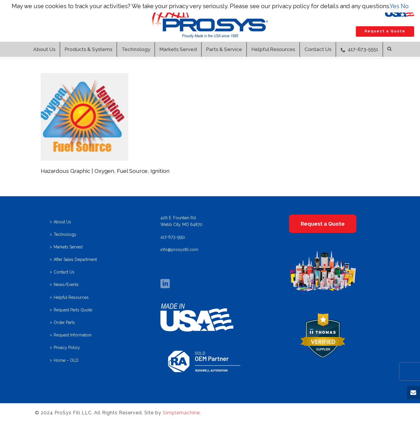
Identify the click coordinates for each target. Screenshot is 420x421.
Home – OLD (64, 360)
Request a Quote (385, 31)
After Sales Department (73, 259)
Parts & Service (224, 49)
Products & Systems (88, 49)
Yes (394, 6)
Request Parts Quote (71, 310)
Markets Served (178, 49)
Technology (136, 49)
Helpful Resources (273, 49)
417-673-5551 (359, 49)
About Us (44, 49)
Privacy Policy (65, 347)
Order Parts (62, 322)
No (405, 6)
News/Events (64, 284)
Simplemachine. (182, 412)
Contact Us (317, 49)
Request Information (71, 335)
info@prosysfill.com (179, 249)
